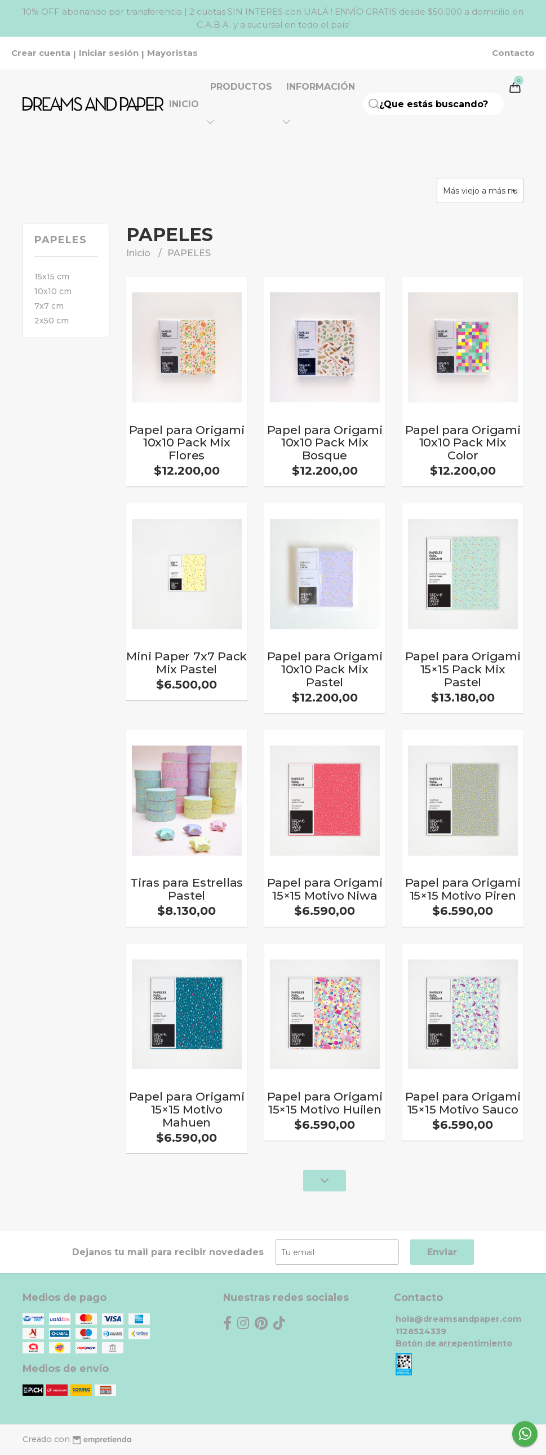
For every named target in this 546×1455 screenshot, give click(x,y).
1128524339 (421, 1331)
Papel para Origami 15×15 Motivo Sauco (463, 1102)
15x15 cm (51, 276)
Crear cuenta (40, 53)
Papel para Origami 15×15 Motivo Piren (463, 888)
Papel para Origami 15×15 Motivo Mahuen (187, 1109)
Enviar (442, 1252)
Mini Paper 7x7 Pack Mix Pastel (186, 662)
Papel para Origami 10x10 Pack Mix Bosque (325, 443)
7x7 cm (49, 305)
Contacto (513, 53)
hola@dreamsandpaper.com (459, 1319)
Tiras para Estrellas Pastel (186, 888)
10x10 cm (53, 291)
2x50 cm (51, 320)
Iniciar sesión (109, 53)
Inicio (184, 104)
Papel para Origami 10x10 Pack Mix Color (463, 443)
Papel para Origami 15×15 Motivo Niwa (325, 888)
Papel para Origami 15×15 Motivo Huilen (325, 1102)
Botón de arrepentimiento (454, 1343)
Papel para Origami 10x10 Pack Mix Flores (187, 443)
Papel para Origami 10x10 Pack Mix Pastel (325, 669)
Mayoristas (172, 53)
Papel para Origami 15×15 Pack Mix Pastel (463, 669)
